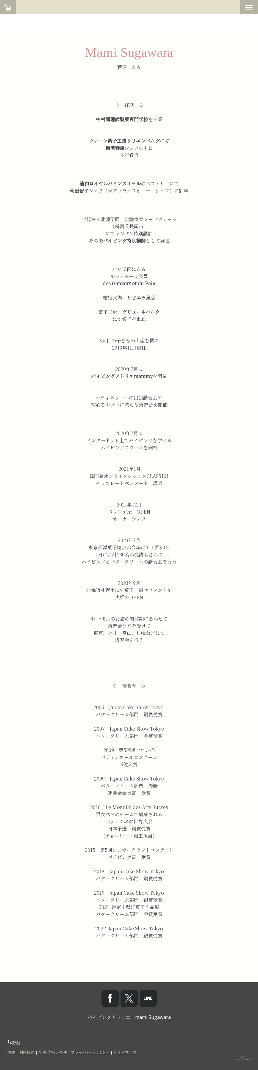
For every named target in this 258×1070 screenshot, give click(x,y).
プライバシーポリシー (90, 1052)
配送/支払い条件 (52, 1052)
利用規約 (27, 1052)
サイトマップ (125, 1052)
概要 (11, 1052)
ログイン (243, 1057)
